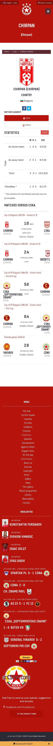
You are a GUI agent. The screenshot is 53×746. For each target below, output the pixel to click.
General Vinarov (23, 640)
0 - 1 (31, 573)
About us (28, 463)
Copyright (28, 471)
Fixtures (26, 431)
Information (26, 459)
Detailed (44, 132)
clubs (15, 52)
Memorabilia (28, 499)
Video (28, 483)
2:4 (26, 252)
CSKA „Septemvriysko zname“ (26, 621)
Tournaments (28, 443)
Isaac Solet (18, 549)
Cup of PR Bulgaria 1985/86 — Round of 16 (22, 244)
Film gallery (28, 487)
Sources (28, 467)
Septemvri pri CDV (17, 646)
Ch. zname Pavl (14, 591)
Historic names (45, 3)
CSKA (26, 118)
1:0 (26, 223)
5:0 (26, 284)
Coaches (28, 419)
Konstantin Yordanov (26, 525)
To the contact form (26, 714)
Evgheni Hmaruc (21, 537)
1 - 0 (6, 628)
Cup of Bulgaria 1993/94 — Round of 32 (20, 215)
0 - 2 (39, 640)
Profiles (28, 423)
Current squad (28, 415)
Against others (28, 447)
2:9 (26, 345)
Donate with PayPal (23, 743)
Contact (26, 503)
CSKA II (26, 125)
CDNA (38, 573)
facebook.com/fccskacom (20, 707)
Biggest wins (28, 451)
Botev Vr (17, 628)
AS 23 (14, 603)
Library (28, 495)
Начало (6, 52)
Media (26, 475)
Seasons (28, 439)
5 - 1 (22, 603)
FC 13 (29, 603)
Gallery (28, 479)
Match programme (28, 491)
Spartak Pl (19, 573)
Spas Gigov (17, 561)
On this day (28, 455)
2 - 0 (22, 585)
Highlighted (26, 512)
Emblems (28, 427)
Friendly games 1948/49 (14, 337)
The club (26, 411)
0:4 (26, 316)
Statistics (26, 435)
